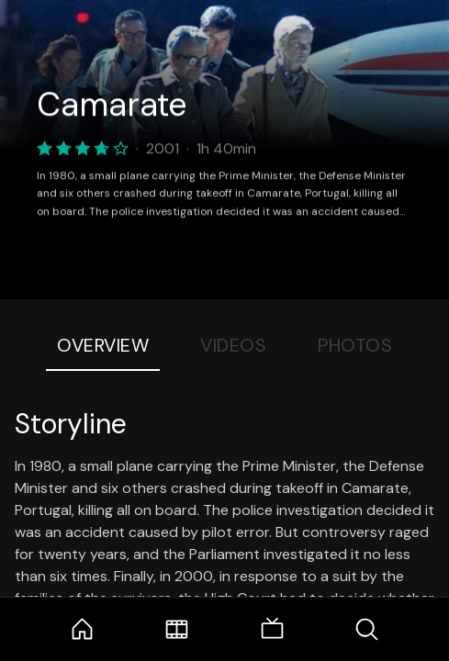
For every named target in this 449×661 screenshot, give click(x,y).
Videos (233, 345)
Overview (103, 345)
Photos (355, 345)
